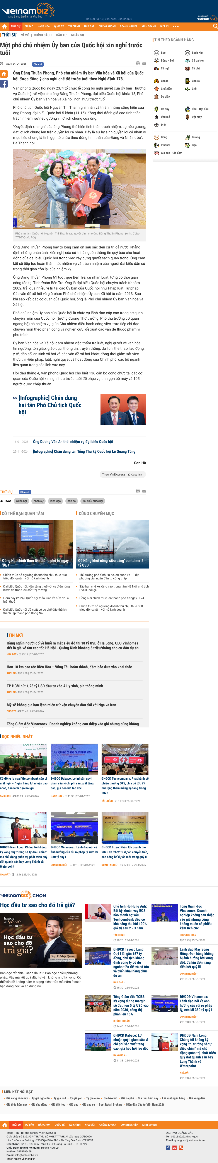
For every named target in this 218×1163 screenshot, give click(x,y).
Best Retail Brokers (111, 1104)
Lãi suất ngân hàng (173, 1098)
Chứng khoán (188, 935)
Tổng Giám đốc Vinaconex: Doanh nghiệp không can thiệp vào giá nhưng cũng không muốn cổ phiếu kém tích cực (73, 726)
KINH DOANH (149, 26)
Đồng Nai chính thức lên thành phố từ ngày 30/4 (35, 563)
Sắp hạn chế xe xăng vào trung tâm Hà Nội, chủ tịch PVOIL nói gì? (114, 588)
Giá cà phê (127, 1098)
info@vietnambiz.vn (26, 1155)
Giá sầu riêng (39, 1104)
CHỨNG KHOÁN (107, 26)
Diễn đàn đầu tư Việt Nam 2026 (145, 1104)
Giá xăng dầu (197, 1098)
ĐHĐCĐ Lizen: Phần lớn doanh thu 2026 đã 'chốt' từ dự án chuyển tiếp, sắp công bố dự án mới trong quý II (125, 852)
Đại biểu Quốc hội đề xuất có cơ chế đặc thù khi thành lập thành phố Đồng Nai (35, 611)
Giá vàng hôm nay (17, 1098)
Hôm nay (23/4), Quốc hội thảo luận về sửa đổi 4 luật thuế (36, 599)
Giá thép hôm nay (16, 1104)
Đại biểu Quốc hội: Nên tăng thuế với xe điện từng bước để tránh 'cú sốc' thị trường (36, 588)
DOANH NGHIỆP (128, 26)
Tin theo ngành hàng (174, 40)
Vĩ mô (25, 35)
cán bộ (72, 501)
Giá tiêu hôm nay (148, 1098)
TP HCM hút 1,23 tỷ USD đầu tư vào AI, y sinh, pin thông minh (55, 686)
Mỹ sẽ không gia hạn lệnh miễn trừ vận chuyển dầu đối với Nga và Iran (61, 705)
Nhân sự (77, 35)
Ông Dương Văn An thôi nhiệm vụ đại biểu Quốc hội (73, 442)
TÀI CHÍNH (74, 26)
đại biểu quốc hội (93, 501)
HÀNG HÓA (44, 26)
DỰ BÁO (29, 26)
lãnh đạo (55, 501)
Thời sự (9, 35)
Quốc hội (21, 501)
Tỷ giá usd (60, 1098)
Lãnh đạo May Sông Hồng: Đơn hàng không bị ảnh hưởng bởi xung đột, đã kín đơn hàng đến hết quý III (196, 958)
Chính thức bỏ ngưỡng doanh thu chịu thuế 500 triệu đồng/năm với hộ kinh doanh (35, 576)
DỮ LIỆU (164, 26)
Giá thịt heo (58, 1104)
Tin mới (16, 635)
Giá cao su (88, 1104)
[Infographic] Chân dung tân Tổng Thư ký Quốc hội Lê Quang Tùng (84, 452)
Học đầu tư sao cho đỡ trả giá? (37, 905)
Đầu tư (61, 35)
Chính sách (42, 35)
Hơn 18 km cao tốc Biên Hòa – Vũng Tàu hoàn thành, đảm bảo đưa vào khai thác (69, 667)
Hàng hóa (56, 796)
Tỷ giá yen (76, 1098)
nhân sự (38, 501)
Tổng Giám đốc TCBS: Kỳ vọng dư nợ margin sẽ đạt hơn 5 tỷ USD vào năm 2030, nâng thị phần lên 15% (131, 1006)
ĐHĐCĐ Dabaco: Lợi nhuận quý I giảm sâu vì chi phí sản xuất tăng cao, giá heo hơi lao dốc (72, 783)
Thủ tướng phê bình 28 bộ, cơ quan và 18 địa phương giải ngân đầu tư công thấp (109, 576)
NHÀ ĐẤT (89, 26)
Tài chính (5, 796)
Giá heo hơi (110, 1098)
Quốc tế (11, 711)
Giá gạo (73, 1104)
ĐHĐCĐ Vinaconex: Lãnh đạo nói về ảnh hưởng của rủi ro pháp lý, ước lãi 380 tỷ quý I (74, 852)
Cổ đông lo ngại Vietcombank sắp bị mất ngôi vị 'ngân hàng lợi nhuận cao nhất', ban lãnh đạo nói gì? (24, 783)
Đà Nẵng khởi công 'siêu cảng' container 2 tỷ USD (110, 563)
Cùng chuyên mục (96, 513)
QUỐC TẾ (59, 26)
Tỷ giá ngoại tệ (41, 1098)
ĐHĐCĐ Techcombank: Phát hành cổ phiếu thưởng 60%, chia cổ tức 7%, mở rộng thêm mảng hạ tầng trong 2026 (125, 786)
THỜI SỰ (15, 26)
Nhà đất (12, 654)
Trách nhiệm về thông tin (21, 1158)
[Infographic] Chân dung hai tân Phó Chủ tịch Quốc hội (50, 405)
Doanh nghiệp (59, 865)
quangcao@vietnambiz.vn (189, 1140)
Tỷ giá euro (93, 1098)
